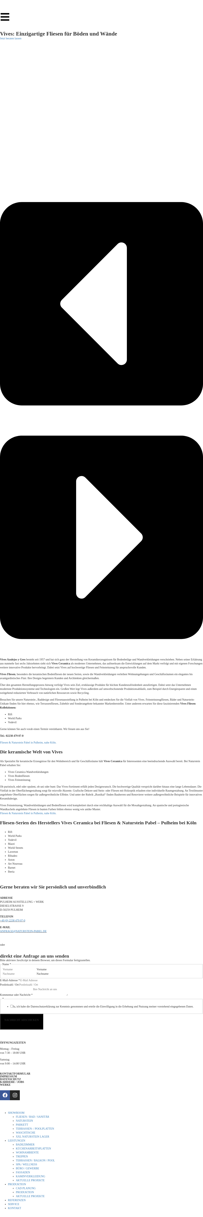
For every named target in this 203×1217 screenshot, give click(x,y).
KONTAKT (14, 1208)
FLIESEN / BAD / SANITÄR (32, 1116)
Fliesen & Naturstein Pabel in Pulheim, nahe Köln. (28, 742)
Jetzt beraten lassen (10, 38)
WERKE (5, 1084)
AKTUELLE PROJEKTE (30, 1180)
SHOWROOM (16, 1112)
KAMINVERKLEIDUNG (30, 1176)
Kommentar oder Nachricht (16, 994)
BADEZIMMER (25, 1144)
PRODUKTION (17, 1184)
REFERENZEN (17, 1200)
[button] (101, 304)
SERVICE (13, 1204)
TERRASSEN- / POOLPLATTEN (35, 1128)
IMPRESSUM (8, 1076)
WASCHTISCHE (25, 1132)
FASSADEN (23, 1172)
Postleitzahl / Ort (9, 984)
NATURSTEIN (24, 1120)
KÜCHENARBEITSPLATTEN (33, 1148)
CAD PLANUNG (26, 1188)
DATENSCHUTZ (10, 1079)
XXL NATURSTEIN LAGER (32, 1136)
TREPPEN (22, 1156)
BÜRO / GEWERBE (27, 1168)
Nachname (43, 973)
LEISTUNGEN (16, 1140)
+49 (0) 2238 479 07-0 (12, 920)
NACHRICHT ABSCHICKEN (21, 1020)
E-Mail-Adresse (10, 980)
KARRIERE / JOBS (12, 1082)
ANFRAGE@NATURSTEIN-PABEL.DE (23, 931)
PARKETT (22, 1124)
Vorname (42, 969)
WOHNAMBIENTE (27, 1152)
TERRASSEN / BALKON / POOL (35, 1160)
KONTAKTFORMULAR (15, 1073)
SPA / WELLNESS (26, 1164)
